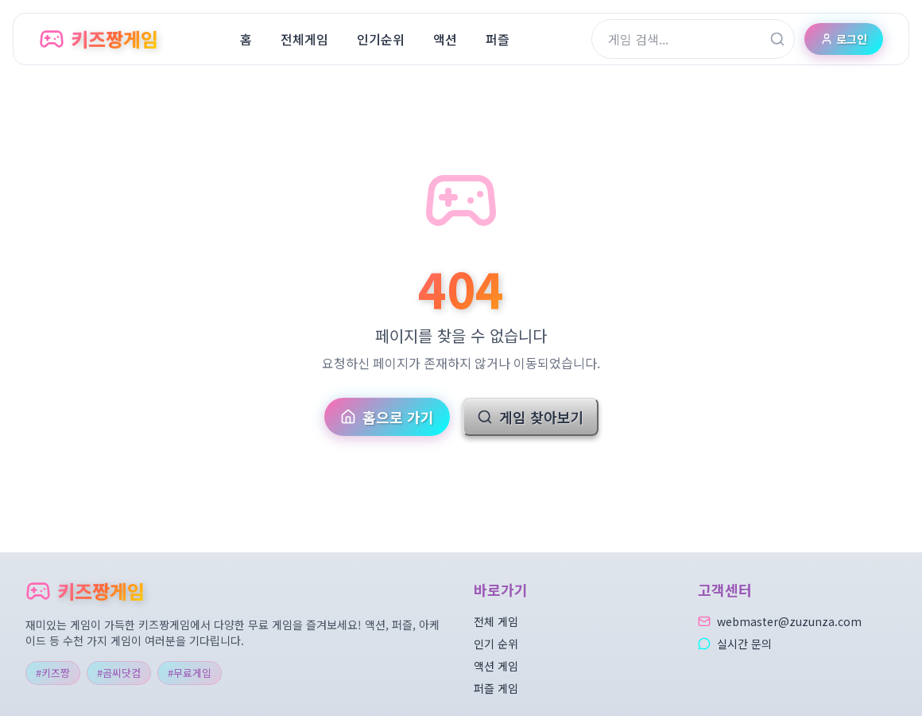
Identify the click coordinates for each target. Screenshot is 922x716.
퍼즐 (497, 39)
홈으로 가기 (387, 417)
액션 (445, 39)
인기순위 (381, 39)
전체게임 (304, 39)
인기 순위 (496, 644)
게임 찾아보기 (530, 417)
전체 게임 (496, 621)
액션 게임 (496, 666)
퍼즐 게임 (496, 688)
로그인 (843, 39)
